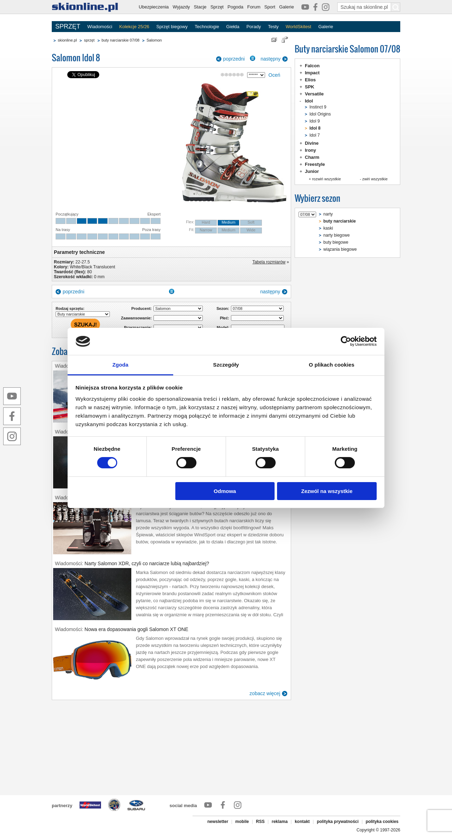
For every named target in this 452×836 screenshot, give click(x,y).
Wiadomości (99, 26)
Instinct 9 (317, 107)
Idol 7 (314, 135)
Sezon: (222, 308)
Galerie (286, 7)
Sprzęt (217, 7)
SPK (309, 86)
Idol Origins (320, 114)
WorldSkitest (299, 26)
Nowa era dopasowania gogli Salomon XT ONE (136, 629)
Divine (312, 143)
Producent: (141, 308)
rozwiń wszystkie (326, 179)
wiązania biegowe (340, 249)
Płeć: (224, 318)
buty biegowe (336, 242)
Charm (312, 157)
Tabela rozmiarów (268, 262)
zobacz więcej (265, 693)
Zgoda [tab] (120, 365)
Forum (253, 7)
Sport (269, 7)
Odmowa (225, 491)
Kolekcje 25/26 (134, 26)
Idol (309, 101)
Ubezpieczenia (154, 7)
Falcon (312, 65)
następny (270, 59)
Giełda (232, 26)
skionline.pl (67, 40)
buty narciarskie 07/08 (121, 40)
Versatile (314, 93)
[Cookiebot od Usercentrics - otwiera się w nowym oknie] (346, 341)
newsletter (217, 821)
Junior (312, 171)
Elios (310, 79)
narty (328, 214)
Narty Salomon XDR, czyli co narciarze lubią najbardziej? (146, 563)
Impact (312, 72)
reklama (280, 821)
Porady (253, 26)
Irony (310, 150)
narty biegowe (337, 235)
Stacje (200, 7)
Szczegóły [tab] (226, 365)
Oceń (274, 75)
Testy (273, 26)
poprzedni (234, 59)
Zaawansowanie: (136, 318)
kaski (328, 228)
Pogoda (235, 7)
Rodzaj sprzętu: (70, 308)
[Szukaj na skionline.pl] (395, 7)
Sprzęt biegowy (172, 26)
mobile (242, 821)
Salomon (154, 40)
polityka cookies (382, 821)
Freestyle (315, 164)
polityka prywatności (338, 821)
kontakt (302, 821)
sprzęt (89, 40)
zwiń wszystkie (375, 179)
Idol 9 (314, 121)
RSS (260, 821)
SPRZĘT (67, 26)
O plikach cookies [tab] (331, 365)
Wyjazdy (181, 7)
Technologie (207, 26)
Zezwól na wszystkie (326, 491)
